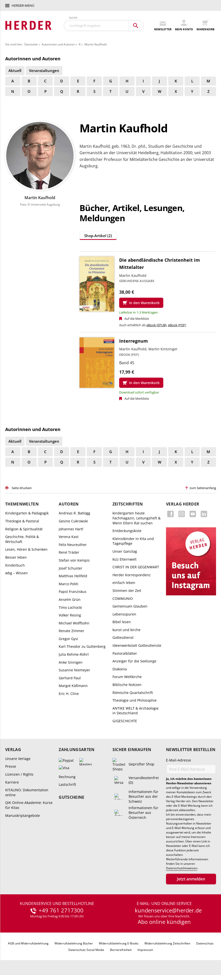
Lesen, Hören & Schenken (26, 549)
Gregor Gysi (68, 638)
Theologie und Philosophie (134, 700)
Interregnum (133, 341)
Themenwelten (22, 504)
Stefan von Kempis (74, 560)
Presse (10, 766)
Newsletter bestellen (190, 749)
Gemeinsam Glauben (129, 606)
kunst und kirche (126, 629)
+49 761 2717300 (61, 910)
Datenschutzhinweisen (181, 868)
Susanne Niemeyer (74, 670)
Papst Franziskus (72, 591)
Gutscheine (71, 797)
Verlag (13, 749)
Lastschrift (67, 784)
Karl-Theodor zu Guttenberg (82, 646)
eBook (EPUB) (156, 325)
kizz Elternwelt (124, 559)
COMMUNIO (122, 598)
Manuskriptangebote (22, 815)
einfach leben (123, 582)
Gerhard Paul (70, 678)
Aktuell (14, 70)
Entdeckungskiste (126, 530)
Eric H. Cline (69, 693)
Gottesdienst (123, 637)
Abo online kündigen (164, 921)
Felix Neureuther (73, 544)
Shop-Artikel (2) (98, 235)
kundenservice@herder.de (168, 910)
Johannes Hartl (71, 529)
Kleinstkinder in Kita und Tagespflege (133, 541)
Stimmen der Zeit (126, 590)
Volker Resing (70, 615)
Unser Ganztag (124, 551)
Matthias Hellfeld (73, 576)
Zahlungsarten (76, 749)
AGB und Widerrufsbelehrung (28, 943)
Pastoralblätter (124, 653)
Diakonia (119, 669)
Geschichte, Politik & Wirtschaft (22, 539)
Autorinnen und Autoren (58, 44)
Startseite (31, 44)
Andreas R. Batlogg (74, 513)
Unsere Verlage (17, 758)
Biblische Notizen (126, 684)
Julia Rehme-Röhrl (74, 654)
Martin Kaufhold (95, 44)
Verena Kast (69, 536)
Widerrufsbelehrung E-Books (118, 943)
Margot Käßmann (73, 685)
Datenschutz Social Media (86, 950)
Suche (73, 17)
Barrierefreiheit (121, 950)
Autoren (69, 504)
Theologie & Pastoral (22, 521)
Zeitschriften (127, 504)
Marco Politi (68, 583)
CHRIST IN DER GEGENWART (135, 567)
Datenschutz (205, 943)
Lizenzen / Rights (19, 774)
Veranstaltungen (44, 70)
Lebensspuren (124, 614)
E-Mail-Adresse (178, 760)
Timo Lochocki (70, 607)
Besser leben (16, 557)
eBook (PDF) (177, 325)
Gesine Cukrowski (73, 521)
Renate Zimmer (71, 630)
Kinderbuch (15, 565)
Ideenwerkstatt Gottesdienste (136, 645)
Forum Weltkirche (127, 676)
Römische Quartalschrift (132, 692)
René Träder (69, 552)
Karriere (12, 782)
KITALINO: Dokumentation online (26, 792)
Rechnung (67, 776)
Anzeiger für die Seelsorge (134, 661)
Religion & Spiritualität (24, 529)
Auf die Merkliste (136, 318)
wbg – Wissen (16, 573)
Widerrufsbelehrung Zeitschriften (167, 943)
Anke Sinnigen (71, 662)
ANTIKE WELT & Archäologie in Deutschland (135, 711)
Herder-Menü (23, 5)
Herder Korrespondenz (131, 575)
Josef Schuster (70, 568)
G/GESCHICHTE (124, 721)
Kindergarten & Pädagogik (27, 513)
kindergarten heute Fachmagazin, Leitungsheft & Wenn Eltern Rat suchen (136, 518)
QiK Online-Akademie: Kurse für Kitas (29, 805)
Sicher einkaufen (131, 749)
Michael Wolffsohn (74, 623)
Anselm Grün (70, 599)
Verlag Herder (182, 504)
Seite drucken (22, 488)
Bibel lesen (121, 621)
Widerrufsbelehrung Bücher (74, 943)
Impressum (145, 950)
